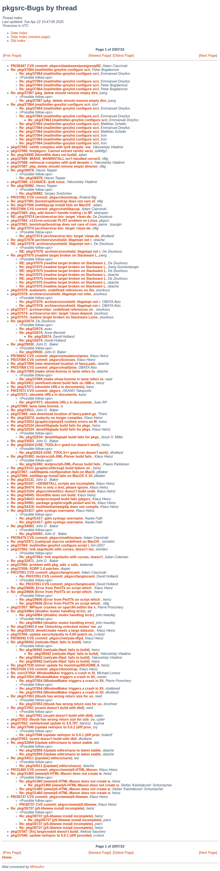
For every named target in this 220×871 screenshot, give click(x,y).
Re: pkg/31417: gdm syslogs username (42, 510)
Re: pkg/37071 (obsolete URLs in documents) (47, 387)
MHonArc (37, 867)
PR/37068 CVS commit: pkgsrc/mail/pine (43, 367)
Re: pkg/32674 (22, 321)
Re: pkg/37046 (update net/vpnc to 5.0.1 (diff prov (51, 727)
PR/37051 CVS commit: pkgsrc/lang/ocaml (45, 572)
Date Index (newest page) (30, 37)
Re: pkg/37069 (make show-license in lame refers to (53, 371)
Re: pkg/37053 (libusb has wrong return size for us (52, 696)
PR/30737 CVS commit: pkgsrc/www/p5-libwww (49, 797)
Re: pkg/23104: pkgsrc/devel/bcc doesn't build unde (53, 491)
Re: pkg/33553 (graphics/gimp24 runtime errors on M (54, 421)
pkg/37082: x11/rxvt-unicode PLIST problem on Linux (54, 220)
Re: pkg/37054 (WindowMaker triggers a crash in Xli (53, 677)
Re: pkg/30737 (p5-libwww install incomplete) (47, 808)
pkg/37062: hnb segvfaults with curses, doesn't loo (52, 549)
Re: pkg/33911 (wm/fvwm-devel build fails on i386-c (52, 383)
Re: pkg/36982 (22, 186)
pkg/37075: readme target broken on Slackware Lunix (54, 317)
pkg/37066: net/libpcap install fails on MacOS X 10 (51, 476)
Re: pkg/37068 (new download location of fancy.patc (53, 363)
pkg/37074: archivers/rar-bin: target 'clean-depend (51, 313)
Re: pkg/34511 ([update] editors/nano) (41, 758)
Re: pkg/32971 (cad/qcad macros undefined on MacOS (55, 541)
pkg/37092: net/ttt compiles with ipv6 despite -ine (51, 147)
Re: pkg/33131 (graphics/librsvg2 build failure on (51, 468)
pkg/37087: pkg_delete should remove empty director (54, 166)
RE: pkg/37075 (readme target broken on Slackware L (62, 263)
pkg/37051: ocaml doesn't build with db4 (43, 739)
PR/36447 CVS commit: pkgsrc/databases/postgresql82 (56, 66)
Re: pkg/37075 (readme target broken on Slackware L (54, 255)
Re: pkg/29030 (22, 344)
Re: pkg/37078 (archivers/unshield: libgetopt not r (51, 240)
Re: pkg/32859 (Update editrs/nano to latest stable (51, 742)
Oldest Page (123, 55)
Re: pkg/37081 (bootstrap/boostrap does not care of (53, 201)
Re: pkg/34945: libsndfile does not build (43, 495)
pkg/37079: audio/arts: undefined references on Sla (52, 290)
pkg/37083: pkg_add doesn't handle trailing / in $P (51, 213)
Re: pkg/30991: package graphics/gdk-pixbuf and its (53, 503)
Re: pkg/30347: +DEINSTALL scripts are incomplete (52, 483)
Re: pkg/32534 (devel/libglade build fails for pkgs (50, 425)
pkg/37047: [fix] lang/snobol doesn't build (44, 831)
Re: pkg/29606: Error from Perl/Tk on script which (52, 588)
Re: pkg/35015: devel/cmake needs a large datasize (53, 630)
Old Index (18, 41)
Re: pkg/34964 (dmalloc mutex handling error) (48, 611)
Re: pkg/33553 (22, 441)
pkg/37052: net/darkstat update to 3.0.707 (44, 723)
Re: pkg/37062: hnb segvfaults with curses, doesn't (61, 557)
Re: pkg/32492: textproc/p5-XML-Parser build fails (52, 456)
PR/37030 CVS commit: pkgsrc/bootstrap (44, 669)
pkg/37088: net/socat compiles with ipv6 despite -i (51, 162)
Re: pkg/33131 (22, 479)
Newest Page (100, 55)
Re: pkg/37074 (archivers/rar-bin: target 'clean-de (50, 228)
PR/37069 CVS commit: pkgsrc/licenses (43, 360)
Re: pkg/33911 (22, 410)
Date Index (19, 33)
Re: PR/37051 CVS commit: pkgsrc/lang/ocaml (57, 576)
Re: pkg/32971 (22, 561)
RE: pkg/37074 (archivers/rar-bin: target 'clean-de (51, 217)
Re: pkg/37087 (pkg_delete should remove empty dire (54, 93)
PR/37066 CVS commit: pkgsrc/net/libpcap (45, 209)
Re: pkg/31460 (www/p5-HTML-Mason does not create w (56, 773)
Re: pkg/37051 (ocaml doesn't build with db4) (47, 708)
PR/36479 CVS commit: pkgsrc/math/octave (46, 537)
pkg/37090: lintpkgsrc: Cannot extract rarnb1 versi (52, 151)
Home (7, 857)
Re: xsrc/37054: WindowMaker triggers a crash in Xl (53, 673)
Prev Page (12, 55)
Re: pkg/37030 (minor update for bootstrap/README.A (55, 665)
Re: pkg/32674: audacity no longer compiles (46, 418)
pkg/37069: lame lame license (35, 406)
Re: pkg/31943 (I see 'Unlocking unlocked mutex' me (53, 626)
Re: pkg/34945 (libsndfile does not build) (44, 155)
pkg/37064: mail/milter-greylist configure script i (50, 545)
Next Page (208, 55)
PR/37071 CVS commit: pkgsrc (36, 391)
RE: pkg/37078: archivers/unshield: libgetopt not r (51, 244)
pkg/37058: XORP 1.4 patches (35, 568)
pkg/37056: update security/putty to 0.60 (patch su (51, 634)
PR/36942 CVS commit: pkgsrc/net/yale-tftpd (47, 638)
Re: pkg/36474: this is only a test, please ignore (49, 487)
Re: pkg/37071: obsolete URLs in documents (55, 402)
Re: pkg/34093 (22, 526)
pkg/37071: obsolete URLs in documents (44, 394)
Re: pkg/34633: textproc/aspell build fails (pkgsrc (51, 499)
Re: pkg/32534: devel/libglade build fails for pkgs (50, 429)
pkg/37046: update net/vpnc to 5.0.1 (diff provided (51, 835)
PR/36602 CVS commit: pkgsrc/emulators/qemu (49, 356)
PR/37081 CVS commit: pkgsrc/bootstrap (44, 197)
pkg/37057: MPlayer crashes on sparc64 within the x (53, 607)
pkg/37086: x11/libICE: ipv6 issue (38, 182)
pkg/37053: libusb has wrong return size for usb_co (53, 719)
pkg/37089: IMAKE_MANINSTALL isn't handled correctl (55, 158)
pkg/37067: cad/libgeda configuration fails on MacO (53, 472)
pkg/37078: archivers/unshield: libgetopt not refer (51, 294)
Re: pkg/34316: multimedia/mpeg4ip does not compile (54, 507)
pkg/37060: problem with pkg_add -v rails (44, 565)
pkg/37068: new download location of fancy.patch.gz (53, 414)
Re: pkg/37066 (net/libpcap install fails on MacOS (51, 205)
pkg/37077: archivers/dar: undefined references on (52, 309)
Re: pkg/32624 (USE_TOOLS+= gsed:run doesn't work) (55, 445)
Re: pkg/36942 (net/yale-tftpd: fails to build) (46, 642)
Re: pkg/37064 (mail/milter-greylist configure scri (50, 70)
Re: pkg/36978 (22, 170)
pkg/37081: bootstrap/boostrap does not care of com (53, 224)
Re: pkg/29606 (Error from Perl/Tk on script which (52, 592)
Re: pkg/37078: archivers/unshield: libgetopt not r (59, 302)
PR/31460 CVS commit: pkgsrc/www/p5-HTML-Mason (54, 770)
